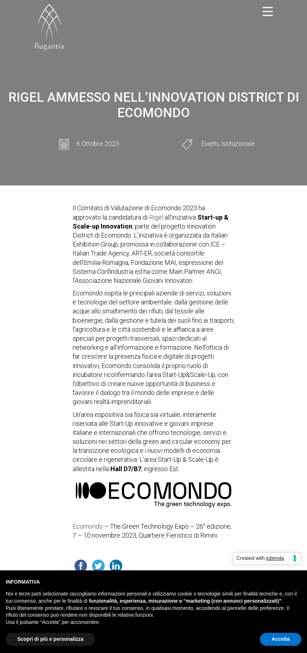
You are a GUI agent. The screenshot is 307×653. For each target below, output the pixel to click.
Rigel (156, 217)
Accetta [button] (280, 639)
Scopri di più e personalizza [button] (50, 639)
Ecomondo (88, 526)
